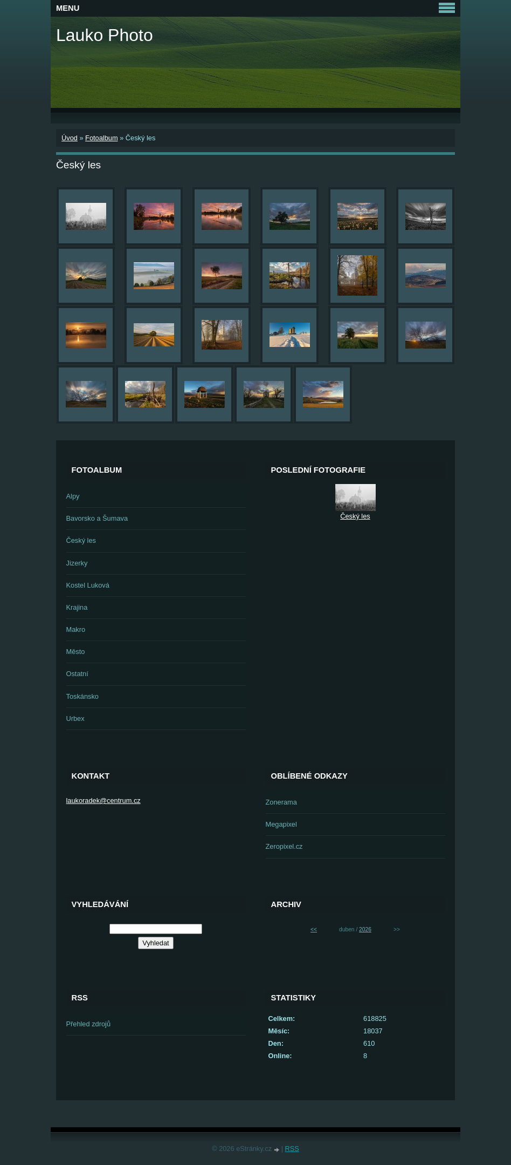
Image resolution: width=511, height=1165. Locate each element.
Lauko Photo (104, 35)
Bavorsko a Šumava (97, 518)
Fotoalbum (101, 138)
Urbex (75, 718)
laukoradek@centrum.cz (103, 800)
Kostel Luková (87, 585)
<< (313, 929)
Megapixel (281, 824)
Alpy (73, 496)
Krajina (77, 607)
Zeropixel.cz (284, 846)
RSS (292, 1148)
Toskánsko (82, 696)
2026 (365, 929)
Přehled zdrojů (88, 1024)
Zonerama (281, 802)
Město (75, 652)
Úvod (69, 138)
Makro (76, 629)
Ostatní (77, 674)
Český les (81, 540)
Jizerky (77, 563)
